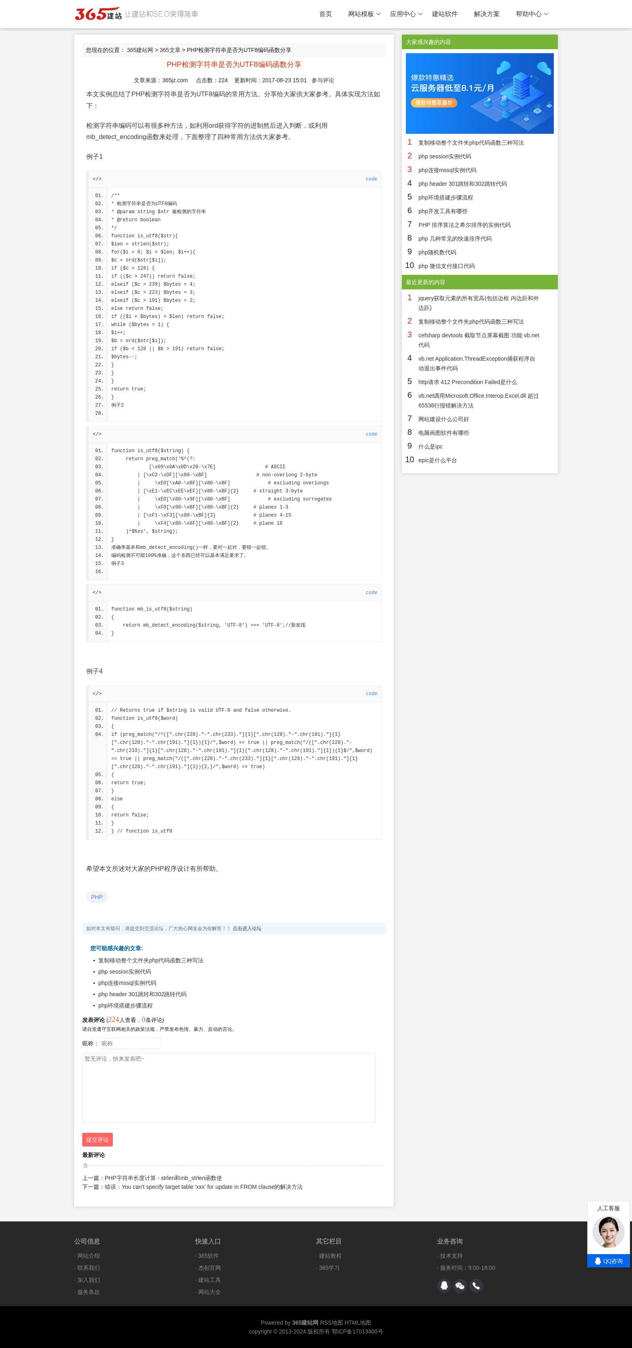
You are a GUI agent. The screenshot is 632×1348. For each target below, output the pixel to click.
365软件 (208, 1255)
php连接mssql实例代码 (127, 983)
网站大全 (209, 1292)
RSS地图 (331, 1322)
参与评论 (323, 80)
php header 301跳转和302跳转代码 (142, 994)
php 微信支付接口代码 (446, 266)
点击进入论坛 (247, 928)
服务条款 (88, 1292)
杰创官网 (209, 1268)
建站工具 (209, 1280)
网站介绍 (88, 1255)
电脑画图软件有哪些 (443, 433)
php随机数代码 (437, 252)
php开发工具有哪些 (442, 211)
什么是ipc (430, 446)
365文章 (170, 50)
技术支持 (451, 1255)
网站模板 (364, 14)
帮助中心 (532, 14)
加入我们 (88, 1280)
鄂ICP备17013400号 (357, 1331)
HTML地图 (358, 1322)
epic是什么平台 (437, 460)
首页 (325, 13)
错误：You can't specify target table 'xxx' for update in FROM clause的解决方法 (204, 1187)
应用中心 (406, 14)
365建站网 (140, 50)
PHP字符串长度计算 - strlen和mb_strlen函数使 (163, 1178)
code (372, 179)
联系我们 (88, 1268)
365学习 (329, 1268)
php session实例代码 (124, 971)
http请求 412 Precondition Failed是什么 (467, 382)
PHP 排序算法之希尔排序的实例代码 (464, 225)
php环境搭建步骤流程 (125, 1005)
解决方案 (487, 13)
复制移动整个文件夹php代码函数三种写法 (151, 960)
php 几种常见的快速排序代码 (454, 238)
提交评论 (97, 1139)
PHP (97, 897)
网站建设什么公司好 (443, 419)
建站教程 (330, 1255)
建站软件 (445, 13)
